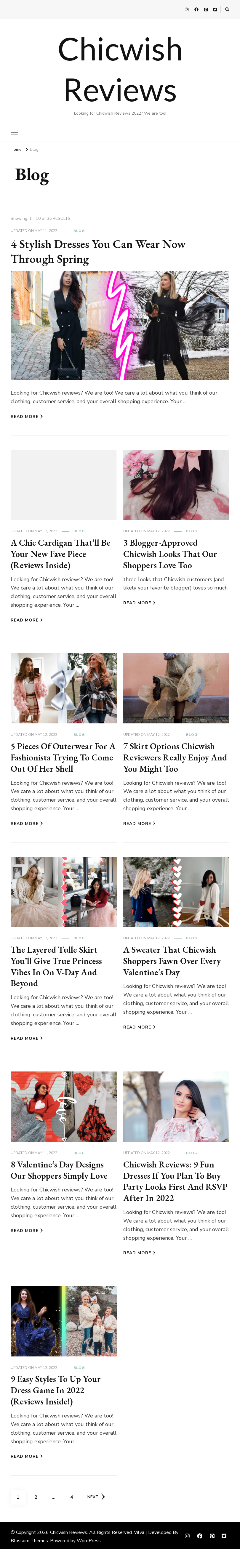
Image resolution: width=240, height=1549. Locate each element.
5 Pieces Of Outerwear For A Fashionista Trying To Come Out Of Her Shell (60, 757)
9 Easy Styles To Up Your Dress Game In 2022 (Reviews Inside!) (57, 1389)
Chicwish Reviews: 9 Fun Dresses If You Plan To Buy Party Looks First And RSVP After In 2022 (176, 1179)
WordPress (89, 1539)
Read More (27, 416)
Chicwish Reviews (68, 1530)
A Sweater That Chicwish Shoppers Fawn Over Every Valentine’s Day (172, 960)
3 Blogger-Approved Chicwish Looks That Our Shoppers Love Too (170, 554)
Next (96, 1495)
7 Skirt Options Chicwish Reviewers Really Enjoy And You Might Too (175, 757)
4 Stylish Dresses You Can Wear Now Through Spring (100, 251)
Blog (79, 230)
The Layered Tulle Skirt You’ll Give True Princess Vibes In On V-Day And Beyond (57, 965)
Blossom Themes (29, 1539)
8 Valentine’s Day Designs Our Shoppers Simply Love (59, 1168)
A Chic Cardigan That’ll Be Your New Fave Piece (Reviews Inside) (61, 554)
